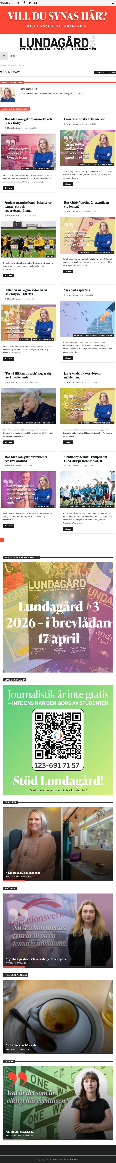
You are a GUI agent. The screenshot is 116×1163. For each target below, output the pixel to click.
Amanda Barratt (13, 1136)
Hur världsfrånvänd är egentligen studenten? (86, 204)
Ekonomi (78, 335)
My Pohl (10, 963)
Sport (50, 256)
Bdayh (55, 1159)
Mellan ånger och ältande (21, 1045)
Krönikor (27, 168)
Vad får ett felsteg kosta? (20, 1131)
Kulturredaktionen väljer (99, 335)
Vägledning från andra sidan (23, 872)
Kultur (19, 423)
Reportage (98, 506)
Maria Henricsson (28, 88)
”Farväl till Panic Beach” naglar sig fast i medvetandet (28, 375)
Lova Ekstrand (13, 877)
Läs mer (8, 188)
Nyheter (86, 506)
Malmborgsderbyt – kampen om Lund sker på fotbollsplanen (85, 459)
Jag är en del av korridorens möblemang (82, 375)
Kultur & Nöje (33, 423)
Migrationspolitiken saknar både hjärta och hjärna (36, 959)
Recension (48, 423)
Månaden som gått (44, 168)
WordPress (73, 1159)
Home (2, 65)
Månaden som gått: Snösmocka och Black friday (28, 121)
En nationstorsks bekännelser (84, 119)
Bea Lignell (11, 1049)
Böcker (9, 423)
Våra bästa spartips (77, 290)
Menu (8, 56)
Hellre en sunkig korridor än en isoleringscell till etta (26, 292)
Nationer (74, 506)
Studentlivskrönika (102, 165)
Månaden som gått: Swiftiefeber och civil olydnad (26, 459)
